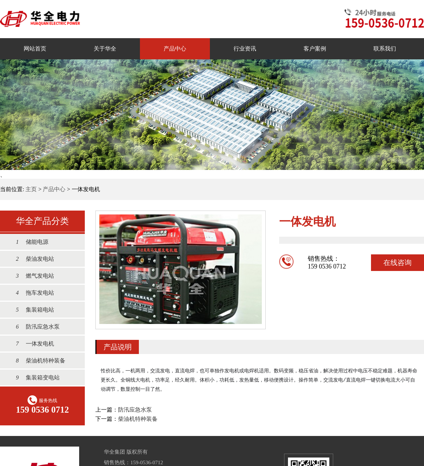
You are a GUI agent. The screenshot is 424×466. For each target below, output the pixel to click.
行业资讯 (245, 49)
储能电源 (28, 242)
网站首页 (35, 49)
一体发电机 (31, 344)
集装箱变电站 (34, 377)
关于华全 (105, 49)
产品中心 (175, 49)
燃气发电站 (31, 276)
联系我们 (384, 49)
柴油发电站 (31, 259)
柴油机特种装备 (37, 360)
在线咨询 (397, 262)
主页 (31, 189)
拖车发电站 (31, 293)
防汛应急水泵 (34, 327)
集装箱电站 (31, 310)
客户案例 (315, 49)
